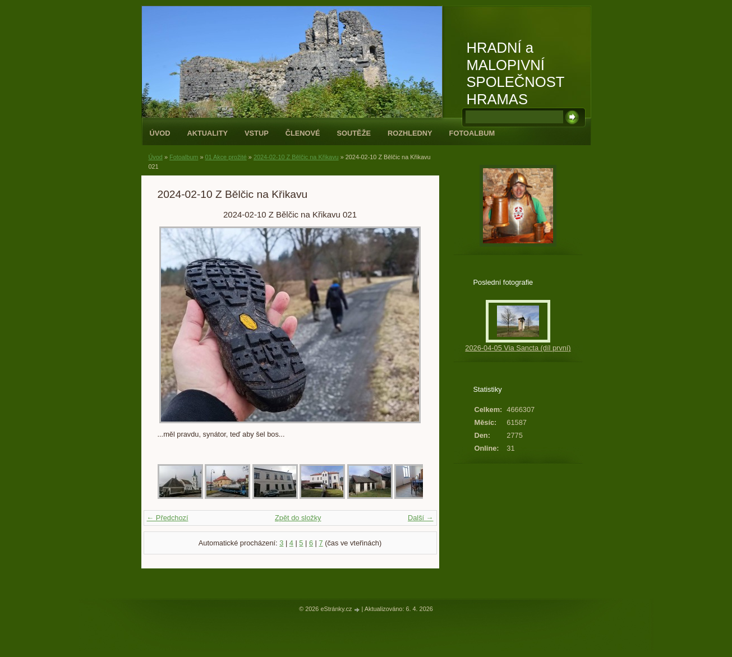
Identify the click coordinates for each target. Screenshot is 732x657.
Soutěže (354, 133)
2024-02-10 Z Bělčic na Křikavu (296, 157)
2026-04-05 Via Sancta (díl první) (517, 348)
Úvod (160, 133)
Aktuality (207, 133)
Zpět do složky (298, 517)
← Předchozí (167, 517)
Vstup (257, 133)
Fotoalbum (472, 133)
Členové (303, 133)
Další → (421, 517)
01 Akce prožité (225, 157)
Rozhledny (410, 133)
